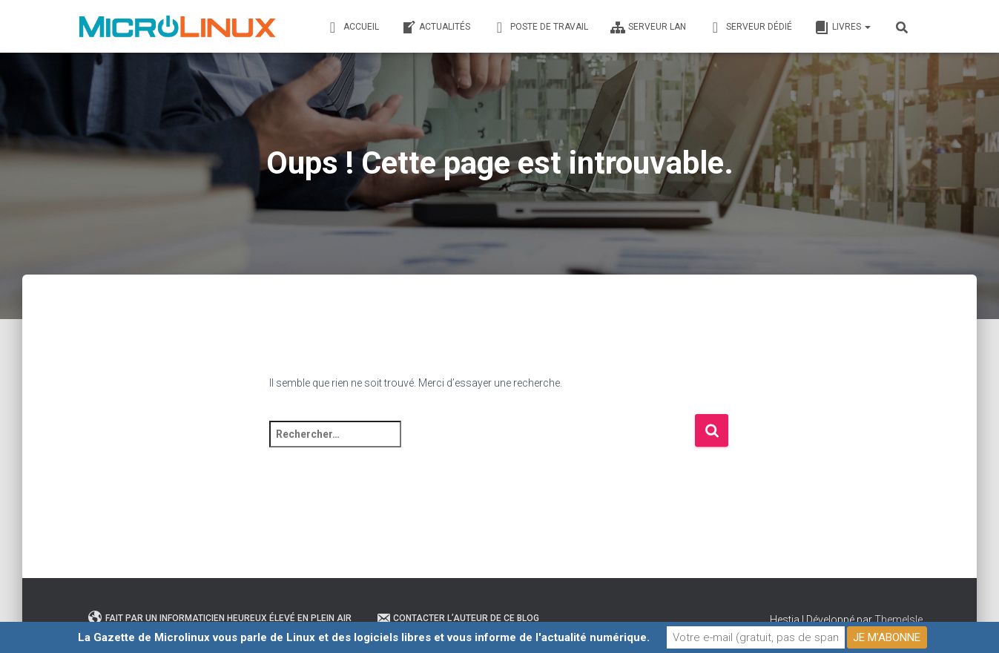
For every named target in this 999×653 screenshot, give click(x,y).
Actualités (435, 27)
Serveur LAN (648, 27)
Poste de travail (540, 27)
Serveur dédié (750, 27)
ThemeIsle (898, 620)
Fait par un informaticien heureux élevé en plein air (220, 618)
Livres (842, 27)
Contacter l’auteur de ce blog (457, 618)
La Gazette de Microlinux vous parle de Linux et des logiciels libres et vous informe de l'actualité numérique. (364, 637)
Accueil (352, 27)
